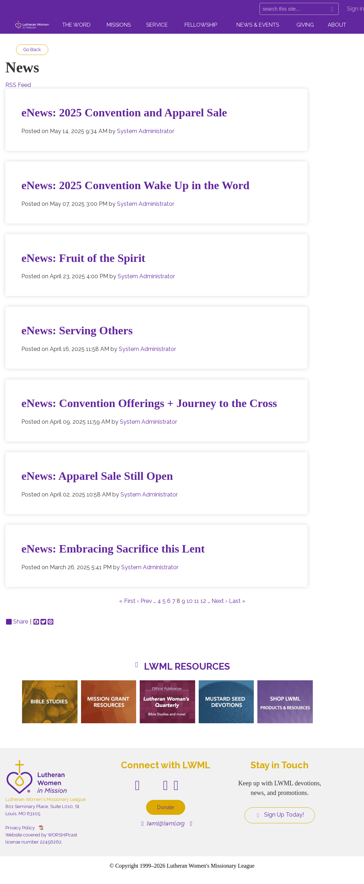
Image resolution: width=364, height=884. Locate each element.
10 (190, 601)
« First (127, 601)
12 (203, 601)
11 (196, 601)
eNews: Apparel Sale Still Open (97, 476)
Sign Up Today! (280, 814)
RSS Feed (18, 85)
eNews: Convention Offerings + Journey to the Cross (149, 403)
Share (17, 622)
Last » (237, 601)
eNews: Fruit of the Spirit (83, 258)
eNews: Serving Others (77, 330)
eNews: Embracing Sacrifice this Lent (112, 548)
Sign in (355, 8)
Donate (165, 807)
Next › (220, 601)
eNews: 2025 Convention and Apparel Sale (124, 112)
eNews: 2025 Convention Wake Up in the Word (135, 185)
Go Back (32, 49)
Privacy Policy (20, 827)
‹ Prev (144, 601)
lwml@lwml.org (162, 823)
